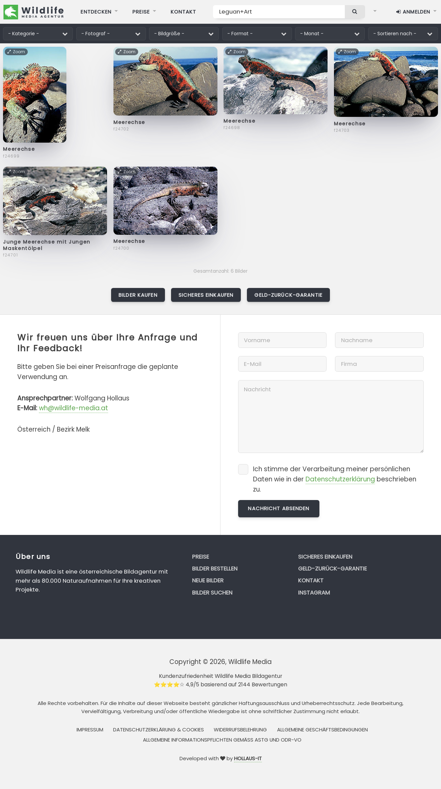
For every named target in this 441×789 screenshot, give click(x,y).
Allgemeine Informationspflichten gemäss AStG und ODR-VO (222, 739)
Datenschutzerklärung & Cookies (158, 729)
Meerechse (19, 149)
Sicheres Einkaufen (205, 294)
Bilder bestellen (214, 568)
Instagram (314, 592)
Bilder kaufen (138, 294)
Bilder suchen (212, 592)
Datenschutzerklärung (340, 479)
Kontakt (310, 580)
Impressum (90, 729)
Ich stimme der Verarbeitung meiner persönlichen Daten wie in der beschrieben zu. (334, 479)
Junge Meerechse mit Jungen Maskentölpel (46, 245)
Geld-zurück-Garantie (288, 294)
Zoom (16, 52)
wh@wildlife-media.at (73, 408)
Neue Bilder (208, 580)
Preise (200, 557)
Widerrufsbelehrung (240, 729)
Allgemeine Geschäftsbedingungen (322, 729)
